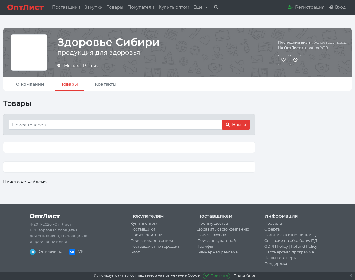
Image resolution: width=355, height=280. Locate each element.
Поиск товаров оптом (151, 240)
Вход (337, 7)
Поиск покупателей (216, 240)
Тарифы (205, 246)
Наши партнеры (280, 258)
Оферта (272, 229)
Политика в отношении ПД (291, 235)
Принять (216, 275)
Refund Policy (304, 246)
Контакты (106, 84)
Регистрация (306, 7)
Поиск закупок (211, 235)
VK (76, 251)
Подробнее (245, 275)
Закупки (94, 7)
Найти (236, 124)
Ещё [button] (198, 7)
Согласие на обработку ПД (290, 240)
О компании (30, 84)
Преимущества (212, 223)
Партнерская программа (289, 252)
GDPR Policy (276, 246)
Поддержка (275, 263)
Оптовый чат (47, 251)
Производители (146, 235)
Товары (115, 7)
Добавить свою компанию (223, 229)
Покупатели (140, 7)
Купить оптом (174, 7)
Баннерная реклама (217, 252)
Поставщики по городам (154, 246)
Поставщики (66, 7)
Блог (135, 252)
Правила (273, 223)
